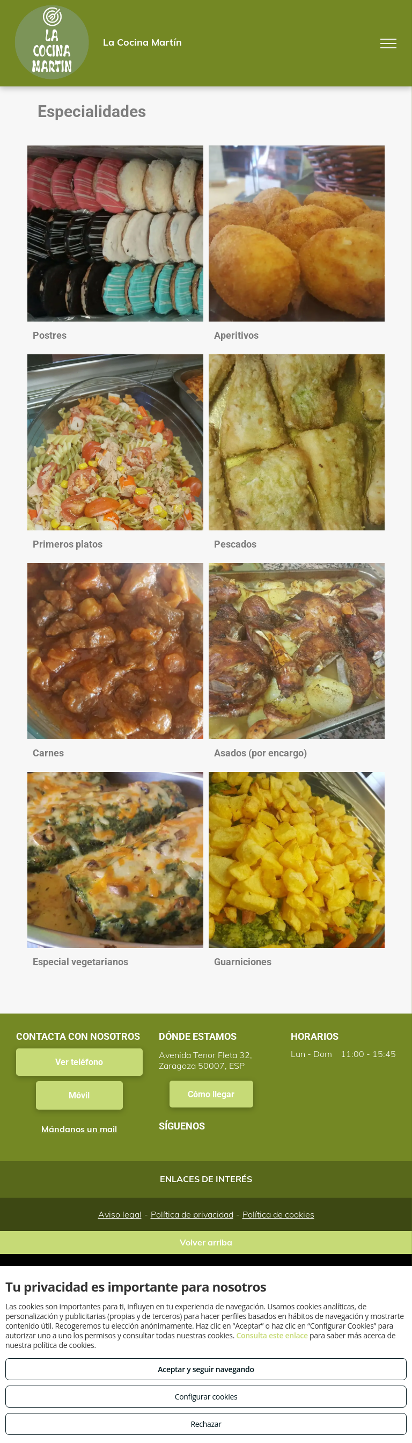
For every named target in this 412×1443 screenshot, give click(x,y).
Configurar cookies (206, 1396)
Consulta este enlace (271, 1335)
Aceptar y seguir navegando (206, 1369)
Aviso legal (120, 1214)
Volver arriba (206, 1242)
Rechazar (205, 1424)
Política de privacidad (192, 1214)
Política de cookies (278, 1214)
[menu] (388, 43)
